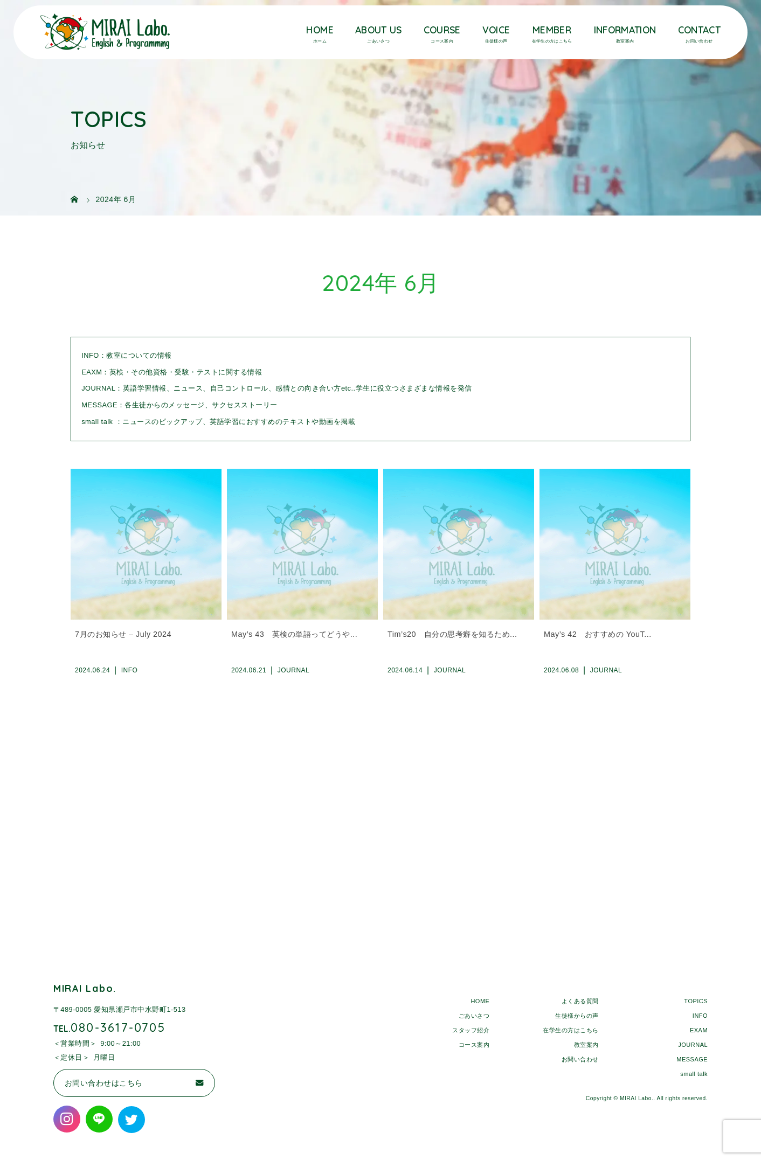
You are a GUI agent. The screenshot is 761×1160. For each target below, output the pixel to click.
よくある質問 (580, 1001)
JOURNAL (693, 1044)
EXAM (699, 1030)
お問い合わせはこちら (104, 1083)
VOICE (496, 30)
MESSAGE (692, 1059)
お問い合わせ (580, 1059)
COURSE (442, 30)
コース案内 (474, 1044)
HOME (319, 30)
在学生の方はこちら (571, 1030)
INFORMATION (625, 30)
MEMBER (551, 30)
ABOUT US (378, 30)
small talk (694, 1074)
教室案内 (586, 1044)
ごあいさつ (474, 1015)
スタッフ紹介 (470, 1030)
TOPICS (696, 1001)
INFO (700, 1015)
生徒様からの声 (577, 1015)
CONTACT (699, 30)
